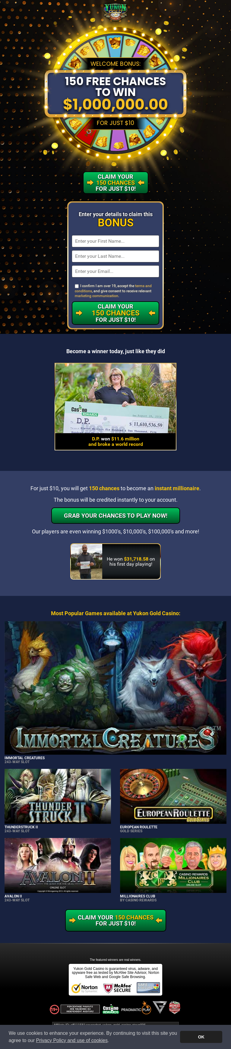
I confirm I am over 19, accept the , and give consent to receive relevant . (113, 291)
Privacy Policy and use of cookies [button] (72, 1040)
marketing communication (96, 296)
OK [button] (201, 1037)
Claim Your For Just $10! (116, 313)
